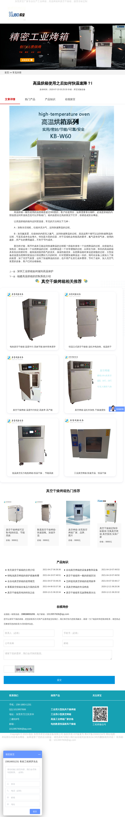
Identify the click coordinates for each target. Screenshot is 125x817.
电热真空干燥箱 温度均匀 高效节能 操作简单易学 (33, 346)
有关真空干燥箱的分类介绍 (21, 570)
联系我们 (13, 695)
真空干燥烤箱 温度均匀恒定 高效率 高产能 (33, 410)
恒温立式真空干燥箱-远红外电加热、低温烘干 (90, 346)
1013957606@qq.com (58, 614)
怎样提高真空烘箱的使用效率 (81, 581)
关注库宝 (97, 695)
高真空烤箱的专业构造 (77, 587)
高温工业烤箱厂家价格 (62, 719)
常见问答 (17, 72)
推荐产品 (55, 695)
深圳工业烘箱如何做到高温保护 (35, 271)
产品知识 (50, 99)
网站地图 (110, 734)
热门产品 (30, 99)
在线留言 (70, 99)
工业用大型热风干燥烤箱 (63, 709)
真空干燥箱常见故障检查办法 (81, 592)
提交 (59, 680)
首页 (7, 72)
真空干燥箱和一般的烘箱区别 (81, 575)
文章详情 (10, 99)
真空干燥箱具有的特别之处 (21, 592)
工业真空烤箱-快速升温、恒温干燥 (90, 473)
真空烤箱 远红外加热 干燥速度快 (90, 410)
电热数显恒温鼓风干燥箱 (63, 724)
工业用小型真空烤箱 (61, 714)
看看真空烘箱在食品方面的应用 (23, 587)
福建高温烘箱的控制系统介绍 (34, 276)
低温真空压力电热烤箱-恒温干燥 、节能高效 (32, 473)
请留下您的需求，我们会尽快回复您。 (58, 655)
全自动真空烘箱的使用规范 (21, 581)
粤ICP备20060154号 (95, 734)
